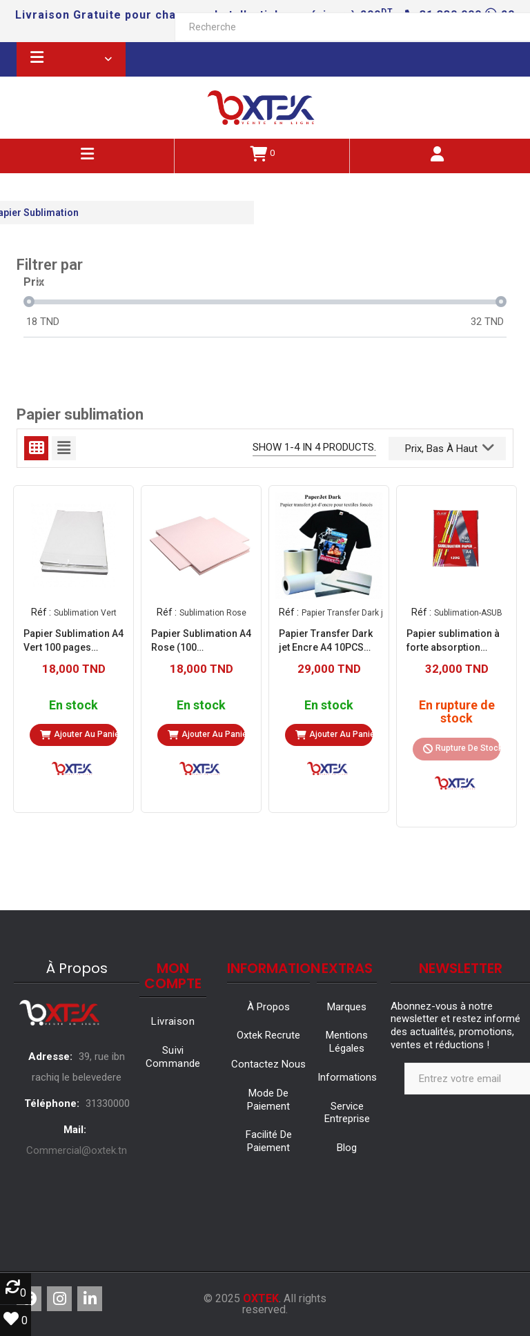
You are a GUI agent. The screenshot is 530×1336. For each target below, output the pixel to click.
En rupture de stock (457, 712)
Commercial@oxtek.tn (76, 1150)
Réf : (41, 612)
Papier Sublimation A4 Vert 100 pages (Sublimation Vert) (73, 641)
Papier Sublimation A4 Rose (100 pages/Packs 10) (201, 641)
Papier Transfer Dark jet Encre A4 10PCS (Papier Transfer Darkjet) (326, 641)
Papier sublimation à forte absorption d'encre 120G (453, 641)
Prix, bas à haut (449, 447)
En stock (73, 705)
